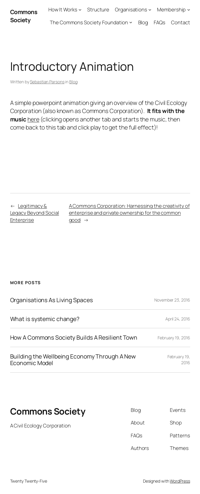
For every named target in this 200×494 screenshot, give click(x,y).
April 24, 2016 (177, 319)
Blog (73, 82)
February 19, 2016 (174, 338)
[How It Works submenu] (80, 9)
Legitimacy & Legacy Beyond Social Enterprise (34, 212)
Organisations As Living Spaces (51, 300)
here (33, 119)
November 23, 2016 (172, 300)
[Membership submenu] (188, 9)
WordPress (180, 481)
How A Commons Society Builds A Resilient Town (74, 337)
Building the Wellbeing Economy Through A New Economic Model (73, 359)
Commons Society (23, 16)
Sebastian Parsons (47, 82)
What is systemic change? (45, 319)
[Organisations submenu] (149, 9)
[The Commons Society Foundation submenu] (130, 22)
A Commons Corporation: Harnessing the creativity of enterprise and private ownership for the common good (129, 212)
